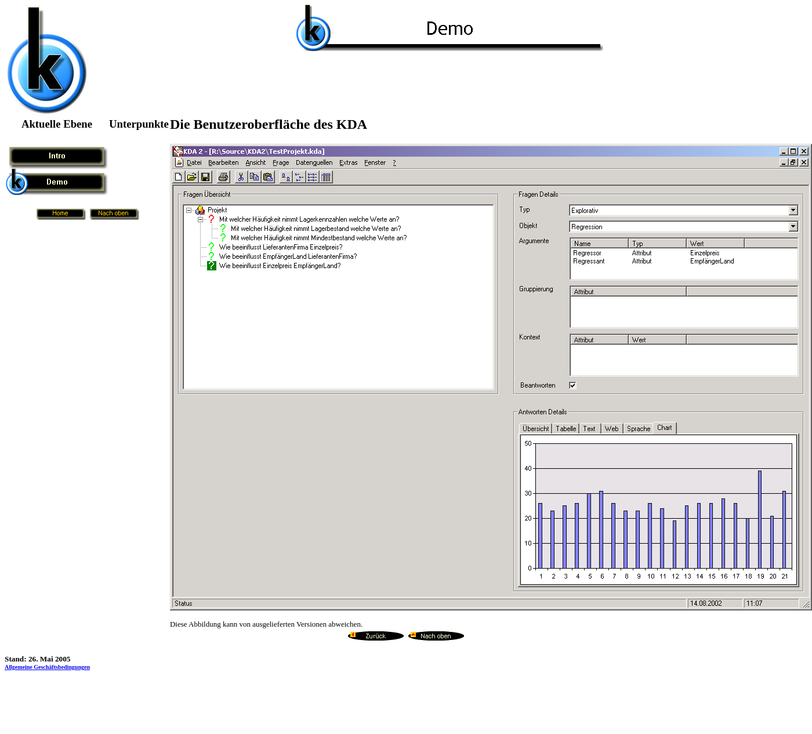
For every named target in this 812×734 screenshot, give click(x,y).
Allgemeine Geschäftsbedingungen (47, 667)
